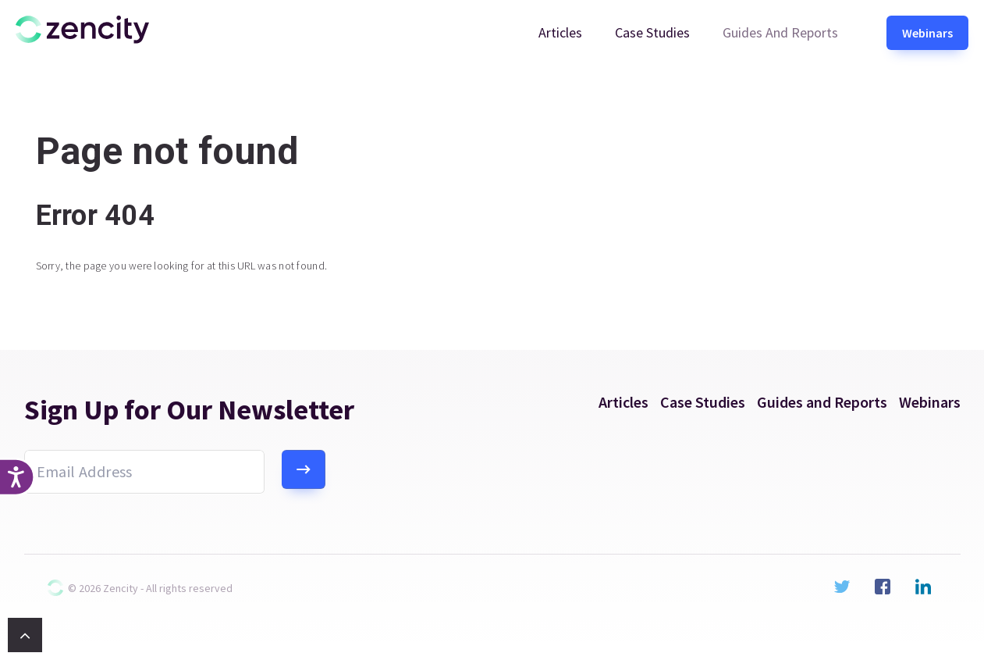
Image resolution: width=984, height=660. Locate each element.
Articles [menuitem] (560, 32)
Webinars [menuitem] (927, 33)
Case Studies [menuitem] (652, 32)
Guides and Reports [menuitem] (780, 32)
